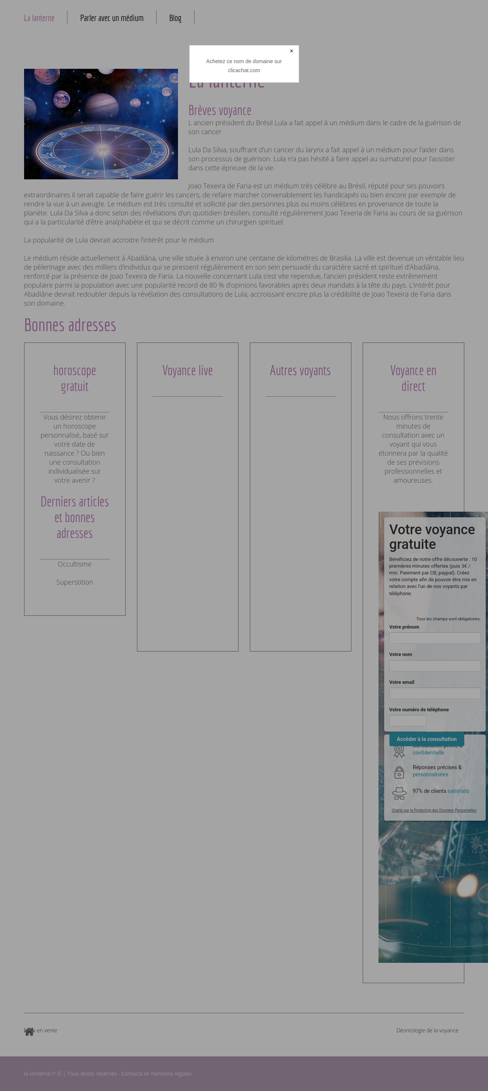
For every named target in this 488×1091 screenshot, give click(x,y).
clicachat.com (244, 70)
